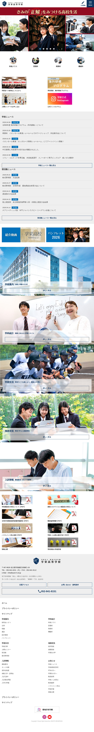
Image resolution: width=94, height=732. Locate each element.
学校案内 (5, 619)
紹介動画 (5, 635)
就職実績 (51, 649)
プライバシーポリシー (10, 608)
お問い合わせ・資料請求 (70, 585)
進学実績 (51, 646)
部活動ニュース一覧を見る (47, 218)
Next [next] (62, 49)
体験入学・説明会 (8, 673)
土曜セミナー (6, 649)
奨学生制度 (5, 670)
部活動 (4, 652)
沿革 (3, 625)
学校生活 (5, 643)
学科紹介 (51, 619)
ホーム (4, 603)
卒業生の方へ (52, 673)
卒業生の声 (52, 652)
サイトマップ (7, 614)
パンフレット (6, 638)
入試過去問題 (6, 680)
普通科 (50, 625)
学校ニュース (52, 664)
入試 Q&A (5, 676)
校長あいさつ (6, 622)
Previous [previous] (32, 49)
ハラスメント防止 (54, 686)
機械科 (50, 632)
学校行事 (5, 646)
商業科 (50, 629)
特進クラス (52, 622)
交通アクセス (24, 585)
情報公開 (51, 692)
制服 (3, 629)
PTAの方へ (51, 670)
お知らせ (51, 661)
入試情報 (5, 661)
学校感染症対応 (53, 667)
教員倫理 (51, 683)
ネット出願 (5, 667)
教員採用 (51, 676)
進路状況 (51, 643)
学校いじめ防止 (53, 680)
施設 (3, 632)
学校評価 (51, 689)
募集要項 (5, 664)
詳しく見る (47, 290)
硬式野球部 (5, 656)
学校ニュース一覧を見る (47, 165)
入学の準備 (5, 683)
